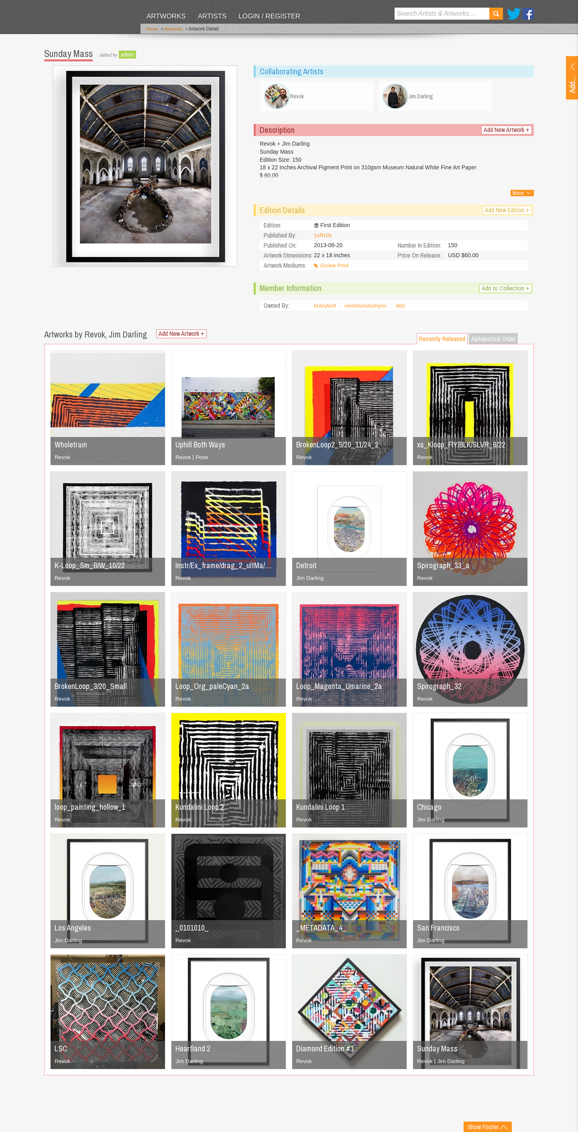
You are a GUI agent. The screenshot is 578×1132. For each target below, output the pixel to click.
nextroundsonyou (366, 308)
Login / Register (269, 16)
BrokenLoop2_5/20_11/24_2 (338, 446)
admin (127, 54)
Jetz (402, 308)
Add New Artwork (506, 132)
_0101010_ (192, 929)
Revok (63, 459)
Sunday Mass (437, 1050)
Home (152, 29)
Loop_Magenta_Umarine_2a (340, 688)
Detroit (307, 567)
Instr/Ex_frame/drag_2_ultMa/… (224, 567)
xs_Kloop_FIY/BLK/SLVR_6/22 (463, 446)
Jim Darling (310, 580)
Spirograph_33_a (443, 567)
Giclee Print (334, 267)
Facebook (528, 14)
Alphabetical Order (493, 340)
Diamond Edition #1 (326, 1050)
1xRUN (323, 237)
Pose (202, 459)
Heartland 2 (193, 1050)
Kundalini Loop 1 (321, 808)
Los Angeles (74, 929)
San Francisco (439, 929)
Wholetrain (71, 446)
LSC (61, 1050)
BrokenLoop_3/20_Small (92, 688)
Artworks (166, 16)
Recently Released (442, 340)
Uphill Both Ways (201, 446)
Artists (212, 16)
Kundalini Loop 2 (200, 808)
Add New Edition (507, 212)
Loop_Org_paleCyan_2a (213, 688)
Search (496, 14)
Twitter (514, 14)
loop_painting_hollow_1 (91, 808)
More (518, 195)
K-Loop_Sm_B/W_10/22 (91, 567)
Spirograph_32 (439, 688)
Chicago (429, 808)
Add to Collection (505, 290)
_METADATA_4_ (321, 929)
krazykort (325, 308)
